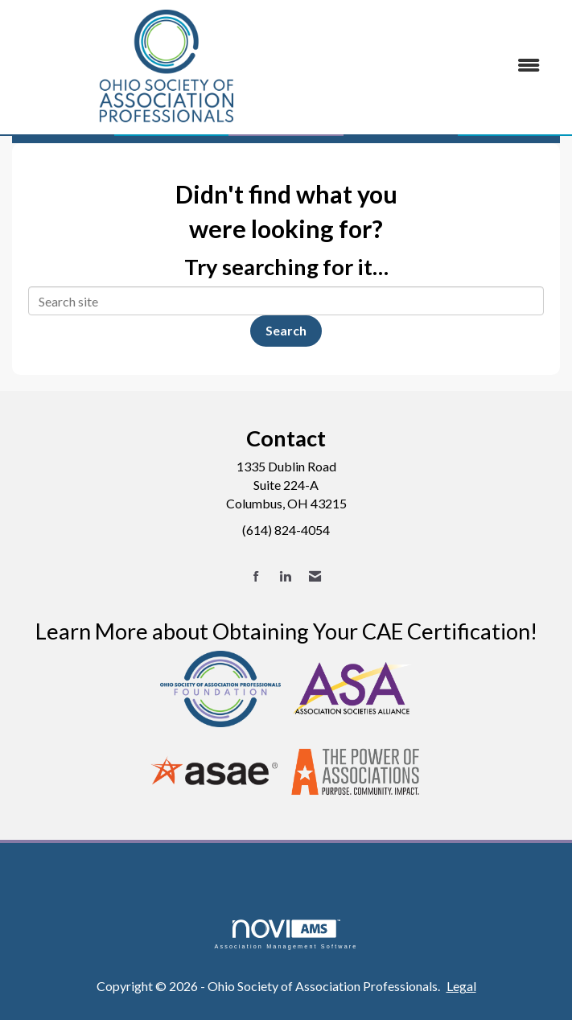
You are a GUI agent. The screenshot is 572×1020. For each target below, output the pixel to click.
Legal (461, 985)
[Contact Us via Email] (315, 576)
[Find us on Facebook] (256, 576)
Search (286, 330)
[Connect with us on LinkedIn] (285, 576)
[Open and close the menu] (438, 65)
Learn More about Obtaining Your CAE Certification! (286, 631)
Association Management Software (285, 934)
